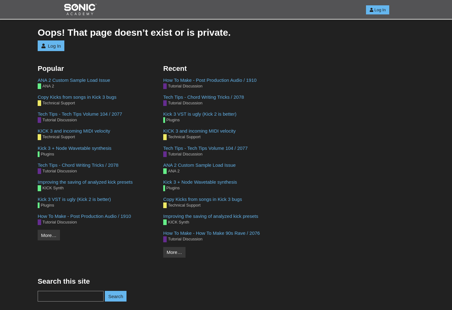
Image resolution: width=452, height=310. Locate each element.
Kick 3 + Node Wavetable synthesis (74, 148)
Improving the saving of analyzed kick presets (85, 182)
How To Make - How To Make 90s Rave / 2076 (211, 233)
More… (48, 235)
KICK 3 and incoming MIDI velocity (74, 131)
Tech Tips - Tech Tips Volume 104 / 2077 (80, 114)
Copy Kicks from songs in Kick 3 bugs (77, 97)
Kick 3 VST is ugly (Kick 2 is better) (74, 199)
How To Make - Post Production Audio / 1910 (84, 216)
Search (115, 296)
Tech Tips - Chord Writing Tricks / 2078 (78, 165)
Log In (377, 10)
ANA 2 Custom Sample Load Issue (74, 80)
